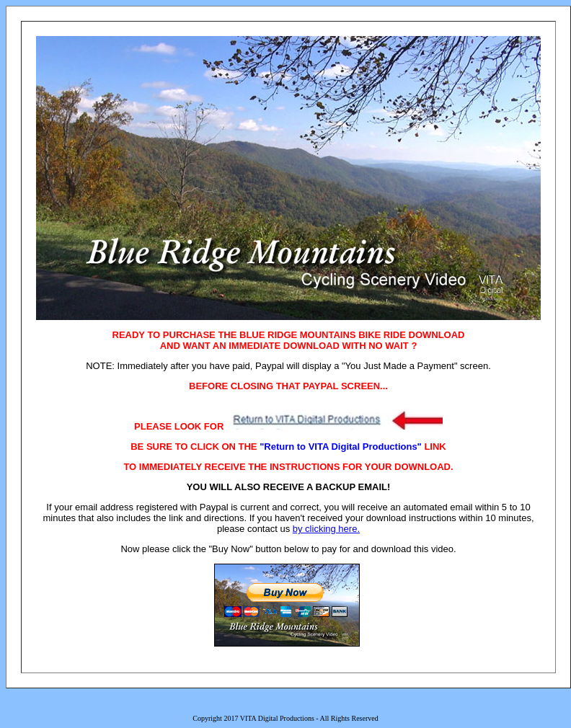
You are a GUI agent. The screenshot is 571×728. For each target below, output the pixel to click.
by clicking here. (326, 528)
